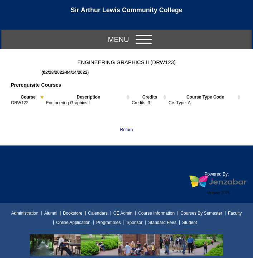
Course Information (156, 213)
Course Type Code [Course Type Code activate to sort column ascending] (205, 97)
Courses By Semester (201, 213)
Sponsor (134, 222)
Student (189, 222)
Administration (24, 213)
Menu (130, 39)
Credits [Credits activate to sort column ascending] (149, 97)
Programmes (108, 222)
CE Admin (122, 213)
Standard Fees (162, 222)
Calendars (98, 213)
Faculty (235, 213)
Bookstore (72, 213)
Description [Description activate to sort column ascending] (88, 97)
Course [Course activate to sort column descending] (28, 97)
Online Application (73, 222)
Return (126, 129)
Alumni (50, 213)
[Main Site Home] (126, 12)
